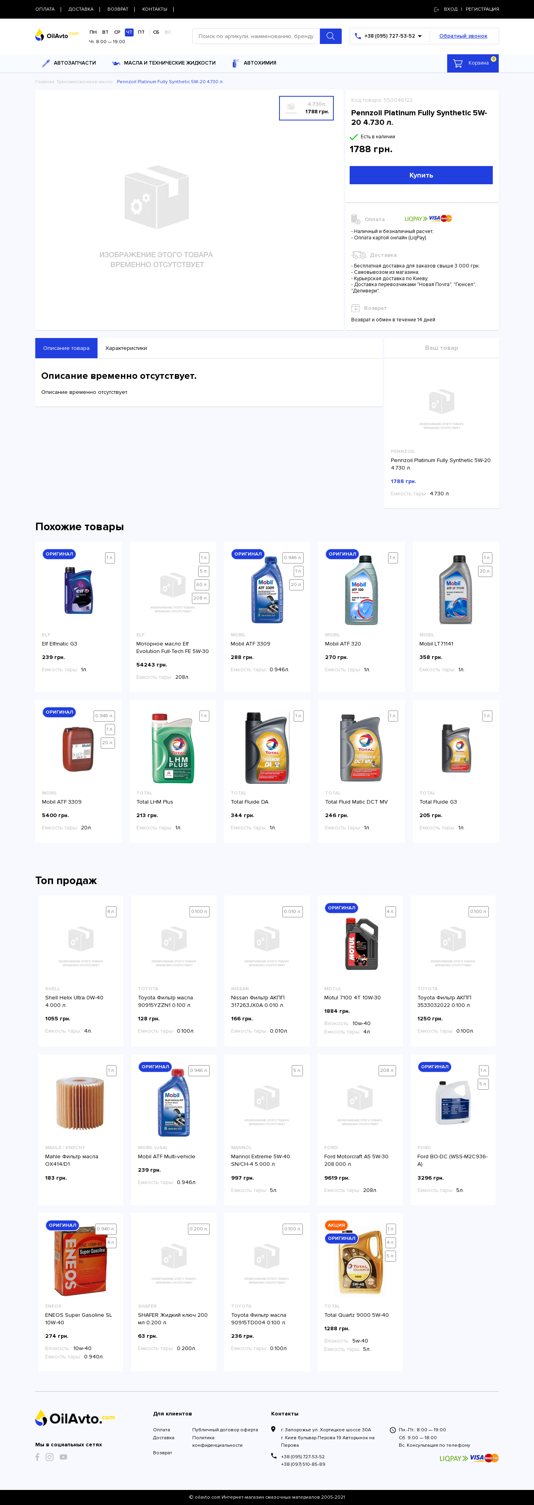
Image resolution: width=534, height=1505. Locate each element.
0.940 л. (106, 1229)
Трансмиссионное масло (84, 82)
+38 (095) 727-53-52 (303, 1457)
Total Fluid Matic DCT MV (356, 801)
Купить (421, 175)
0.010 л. (292, 912)
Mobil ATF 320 (343, 643)
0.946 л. (293, 558)
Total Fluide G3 (438, 801)
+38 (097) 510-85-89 (303, 1464)
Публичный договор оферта (225, 1430)
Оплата (161, 1430)
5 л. (204, 571)
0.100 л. (199, 912)
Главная (44, 82)
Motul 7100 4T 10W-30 (352, 997)
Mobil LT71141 (436, 643)
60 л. (202, 585)
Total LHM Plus (154, 801)
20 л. (296, 585)
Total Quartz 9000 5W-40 (356, 1315)
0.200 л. (198, 1229)
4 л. (111, 912)
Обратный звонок (463, 35)
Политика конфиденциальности (217, 1441)
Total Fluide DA (249, 801)
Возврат (162, 1453)
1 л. (110, 558)
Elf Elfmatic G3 (59, 643)
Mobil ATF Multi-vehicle (166, 1156)
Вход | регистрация (466, 9)
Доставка (163, 1438)
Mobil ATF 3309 (250, 643)
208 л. (200, 598)
